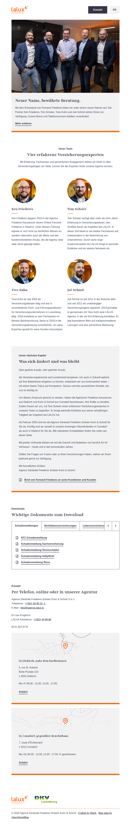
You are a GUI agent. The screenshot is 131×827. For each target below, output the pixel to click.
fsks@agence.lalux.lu (32, 608)
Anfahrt (23, 692)
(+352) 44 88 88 (42, 619)
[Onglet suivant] (115, 526)
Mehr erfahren (23, 123)
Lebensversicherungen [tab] (96, 525)
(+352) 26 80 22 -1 (35, 603)
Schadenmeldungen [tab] (26, 525)
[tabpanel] (65, 550)
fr (114, 9)
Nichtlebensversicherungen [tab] (60, 525)
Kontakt (97, 9)
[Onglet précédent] (108, 526)
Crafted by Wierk (87, 813)
